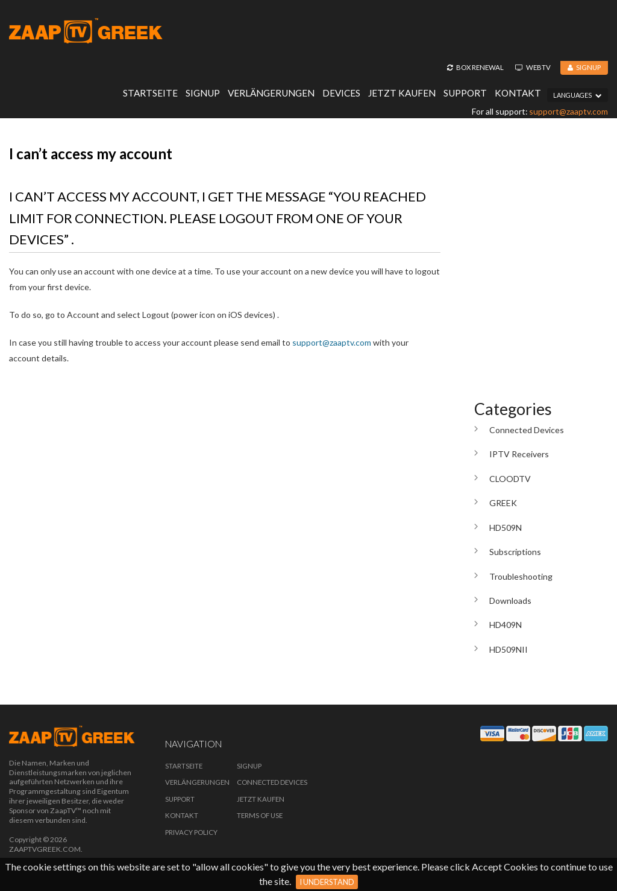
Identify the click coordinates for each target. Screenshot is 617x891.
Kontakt (514, 94)
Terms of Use (261, 843)
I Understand (326, 882)
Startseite (133, 94)
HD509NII (508, 659)
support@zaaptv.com (567, 113)
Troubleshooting (521, 584)
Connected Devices (526, 433)
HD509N (505, 533)
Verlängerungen (259, 94)
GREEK (503, 508)
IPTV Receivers (519, 458)
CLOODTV (510, 483)
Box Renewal (471, 68)
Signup (583, 68)
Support (459, 94)
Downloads (510, 609)
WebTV (531, 68)
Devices (332, 94)
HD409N (505, 634)
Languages (576, 96)
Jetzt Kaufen (395, 94)
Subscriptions (515, 558)
